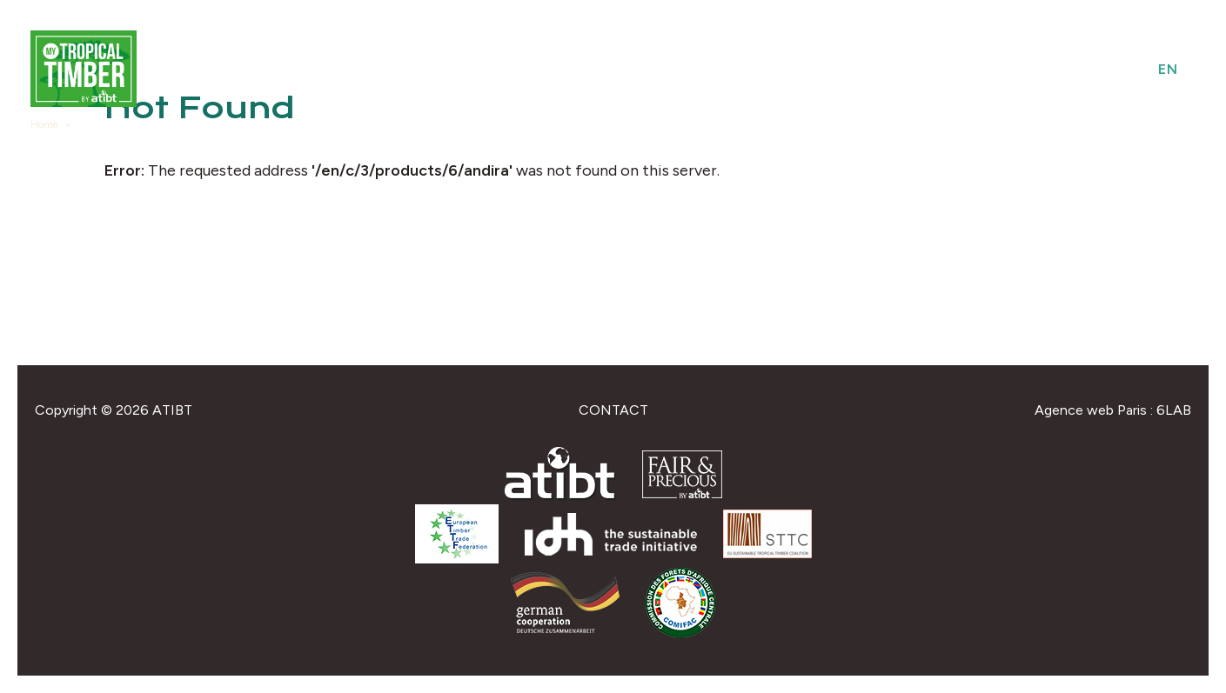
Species (871, 70)
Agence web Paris (1091, 410)
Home (44, 124)
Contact (613, 410)
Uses (938, 70)
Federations (1026, 70)
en (1168, 69)
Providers (781, 70)
